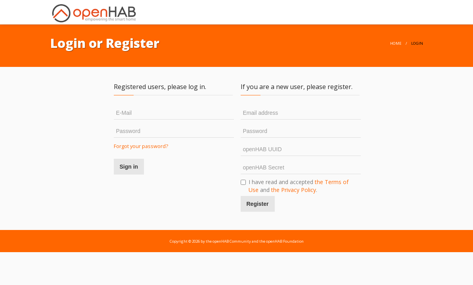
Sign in (129, 166)
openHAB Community (232, 241)
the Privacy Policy (293, 190)
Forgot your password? (141, 146)
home (396, 43)
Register (258, 204)
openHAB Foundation (285, 241)
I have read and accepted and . (295, 186)
